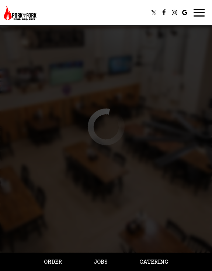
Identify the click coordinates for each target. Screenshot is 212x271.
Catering (153, 261)
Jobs (101, 261)
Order (53, 261)
